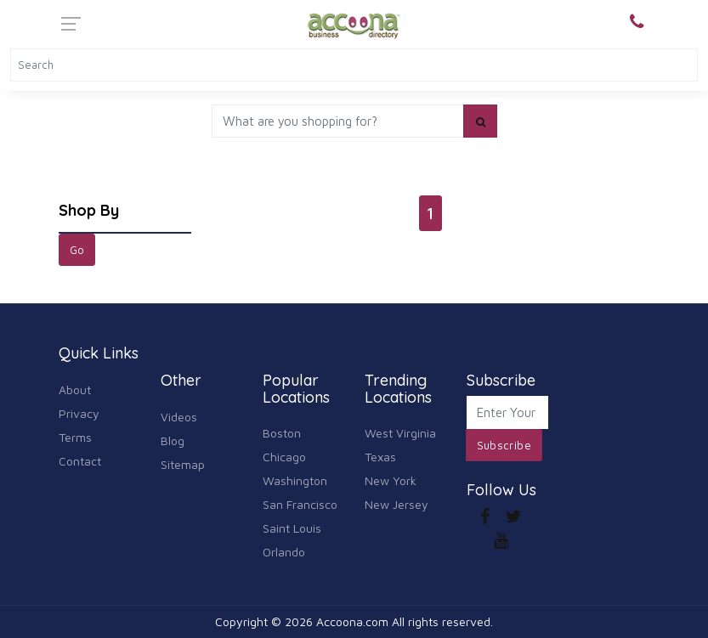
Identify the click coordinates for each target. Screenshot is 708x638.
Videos (179, 416)
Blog (172, 440)
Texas (380, 456)
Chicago (284, 456)
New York (390, 480)
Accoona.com (352, 621)
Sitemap (183, 464)
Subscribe (504, 445)
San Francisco (300, 504)
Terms (75, 437)
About (75, 389)
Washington (295, 480)
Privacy (79, 413)
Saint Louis (292, 528)
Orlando (284, 552)
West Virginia (400, 433)
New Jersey (396, 504)
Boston (282, 433)
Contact (80, 461)
